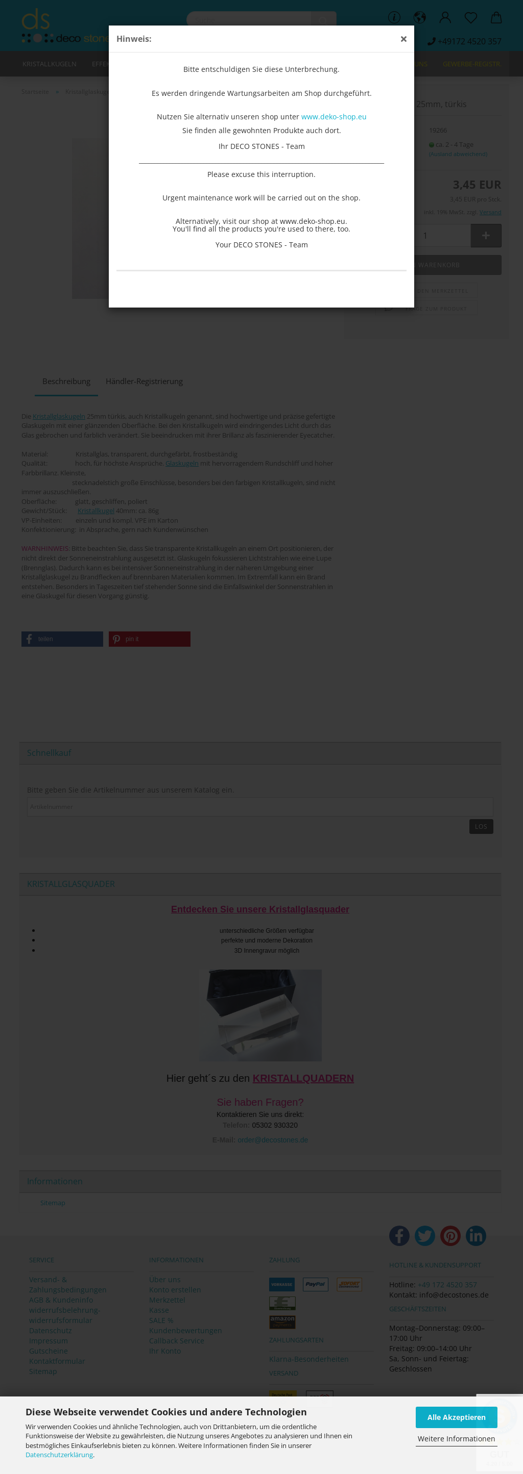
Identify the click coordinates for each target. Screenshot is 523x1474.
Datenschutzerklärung (59, 1454)
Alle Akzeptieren (456, 1417)
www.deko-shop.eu (334, 116)
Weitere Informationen (456, 1438)
